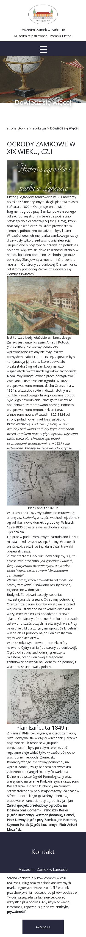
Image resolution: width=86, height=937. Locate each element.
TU (65, 796)
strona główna (17, 128)
